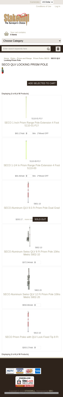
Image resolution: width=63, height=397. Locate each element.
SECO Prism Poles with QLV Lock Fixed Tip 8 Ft (31, 337)
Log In (57, 6)
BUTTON (58, 49)
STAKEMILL (29, 391)
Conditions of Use (43, 6)
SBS (51, 391)
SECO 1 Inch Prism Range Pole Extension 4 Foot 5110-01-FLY (31, 124)
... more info (28, 219)
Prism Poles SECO (41, 58)
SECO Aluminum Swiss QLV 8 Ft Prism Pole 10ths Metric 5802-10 (32, 253)
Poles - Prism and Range (21, 58)
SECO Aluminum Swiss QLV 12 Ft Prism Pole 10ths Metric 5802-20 (31, 296)
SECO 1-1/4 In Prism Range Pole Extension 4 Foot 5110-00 (32, 167)
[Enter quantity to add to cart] (28, 133)
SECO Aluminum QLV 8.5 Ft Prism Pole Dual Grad (32, 207)
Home (6, 58)
